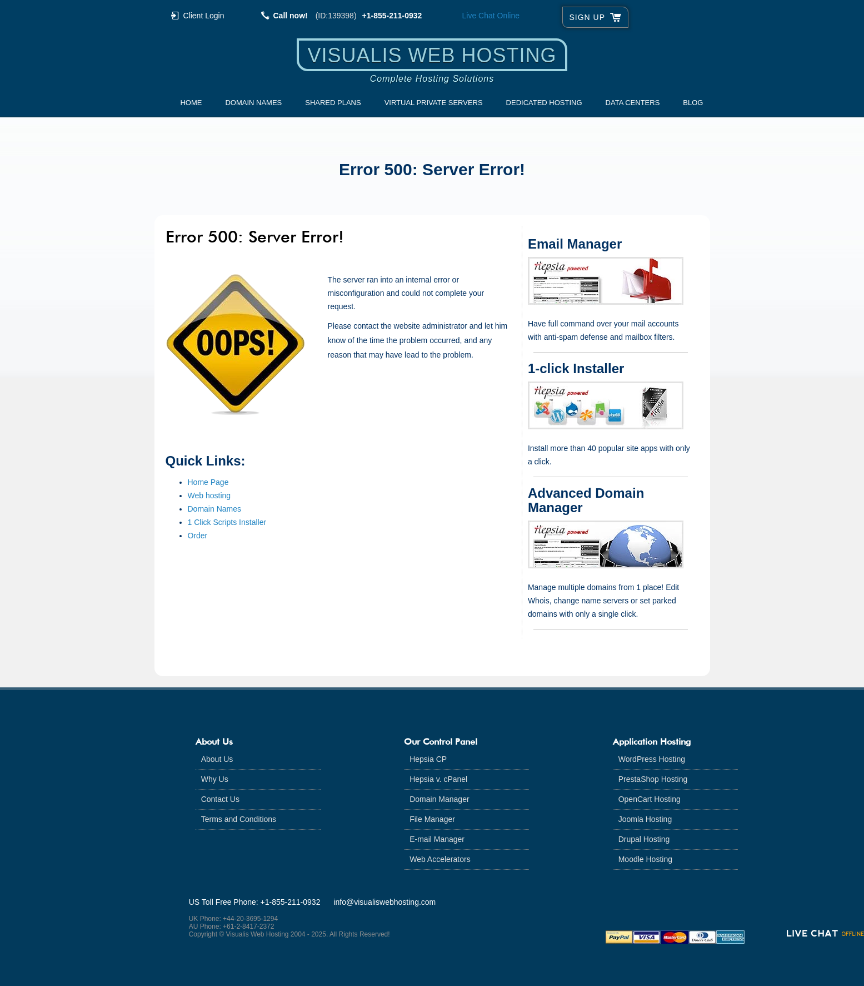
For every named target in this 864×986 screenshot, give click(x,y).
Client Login (203, 15)
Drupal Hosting (644, 839)
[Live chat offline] (825, 933)
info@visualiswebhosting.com (384, 902)
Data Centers (633, 102)
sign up (588, 17)
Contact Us (220, 799)
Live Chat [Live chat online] (491, 15)
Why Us (214, 779)
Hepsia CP (428, 759)
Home (191, 102)
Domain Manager (439, 799)
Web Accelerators (439, 859)
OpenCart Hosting (649, 799)
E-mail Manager (437, 839)
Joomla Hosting (645, 819)
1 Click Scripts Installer (227, 522)
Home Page (208, 482)
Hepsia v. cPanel (438, 779)
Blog (693, 102)
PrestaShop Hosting (653, 779)
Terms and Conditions (238, 819)
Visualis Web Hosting (431, 55)
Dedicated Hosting (544, 102)
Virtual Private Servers (433, 102)
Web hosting (209, 495)
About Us (217, 759)
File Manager (432, 819)
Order (198, 535)
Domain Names (253, 102)
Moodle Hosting (645, 859)
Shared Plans (333, 102)
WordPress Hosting (651, 759)
